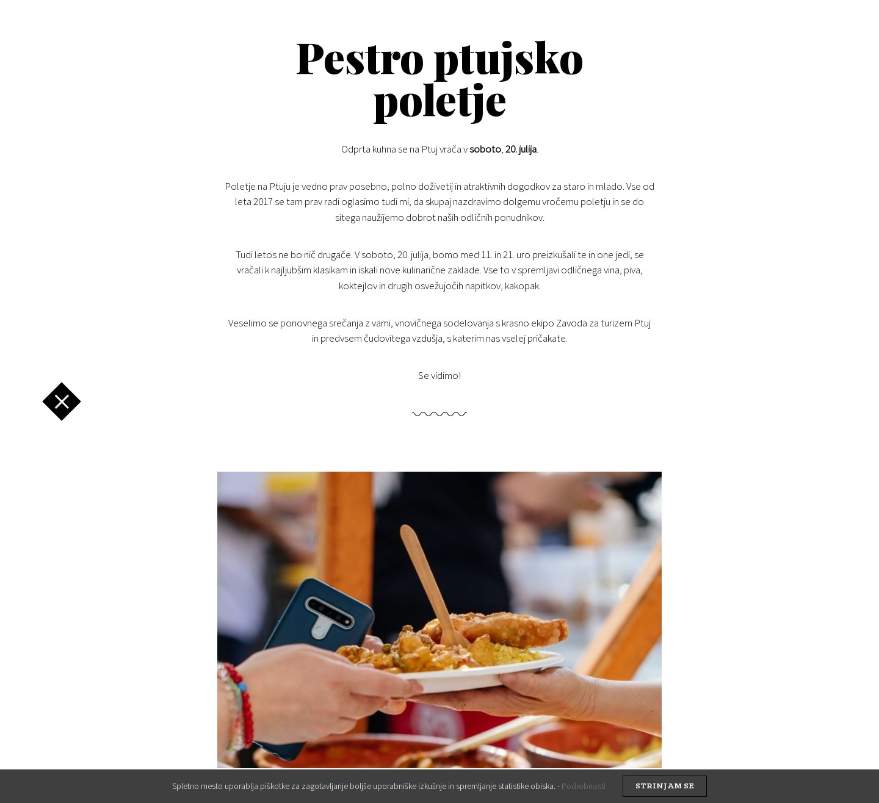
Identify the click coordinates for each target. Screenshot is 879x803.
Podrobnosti (584, 785)
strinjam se (664, 786)
